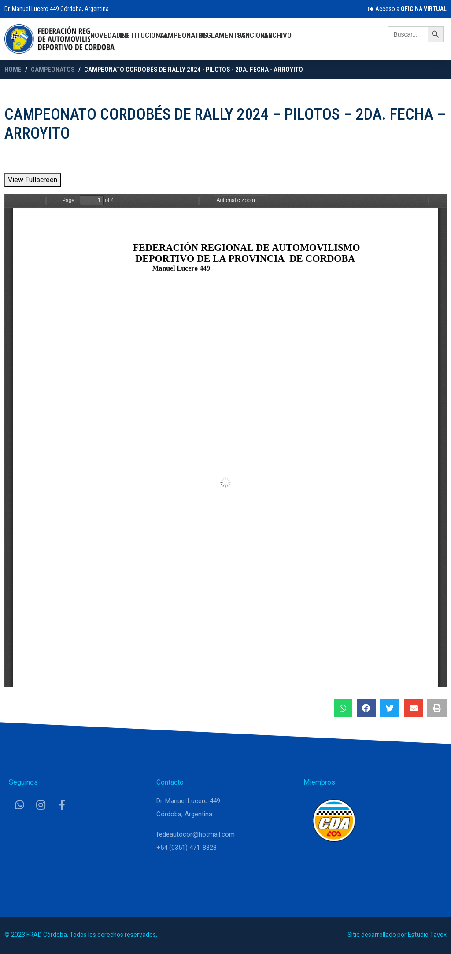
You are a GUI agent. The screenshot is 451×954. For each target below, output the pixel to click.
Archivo (278, 35)
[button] (343, 708)
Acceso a (407, 8)
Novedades (109, 35)
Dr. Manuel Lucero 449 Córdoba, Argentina (56, 8)
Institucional (144, 35)
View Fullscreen (32, 180)
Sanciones (255, 35)
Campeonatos (183, 35)
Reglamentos (222, 35)
